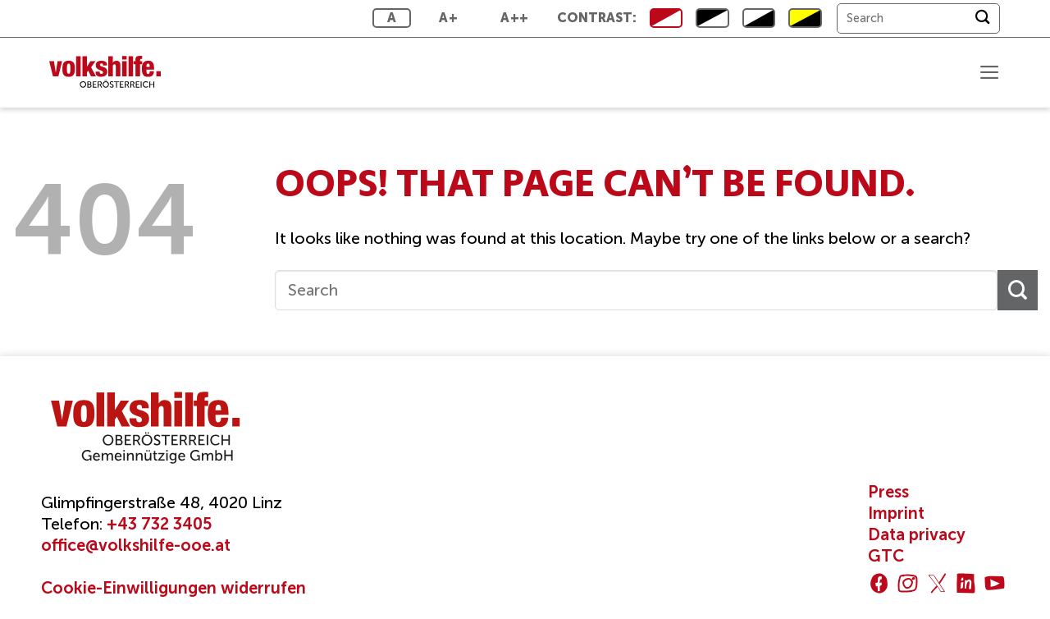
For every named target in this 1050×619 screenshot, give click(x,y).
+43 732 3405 (159, 524)
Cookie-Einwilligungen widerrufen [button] (173, 588)
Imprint (896, 513)
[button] (988, 72)
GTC (886, 556)
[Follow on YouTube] (994, 583)
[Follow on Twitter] (937, 583)
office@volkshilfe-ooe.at (136, 545)
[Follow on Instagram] (907, 583)
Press (888, 492)
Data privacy (917, 534)
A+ (448, 17)
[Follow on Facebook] (879, 583)
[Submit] (982, 18)
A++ (514, 17)
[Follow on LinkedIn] (966, 583)
